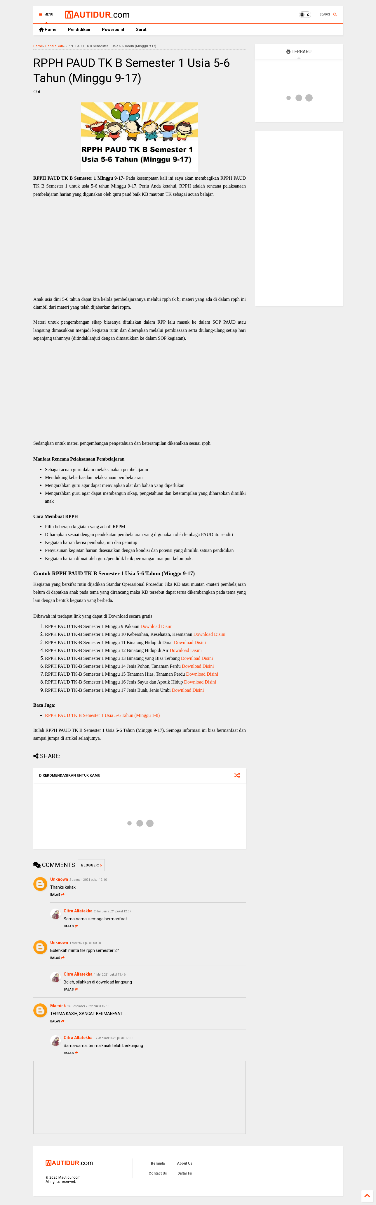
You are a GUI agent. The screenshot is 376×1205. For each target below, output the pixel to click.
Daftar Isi (184, 1173)
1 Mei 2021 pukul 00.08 (85, 943)
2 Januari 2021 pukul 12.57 (112, 911)
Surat (141, 29)
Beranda (158, 1163)
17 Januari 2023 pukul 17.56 (113, 1038)
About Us (184, 1163)
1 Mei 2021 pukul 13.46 (110, 974)
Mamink (58, 1005)
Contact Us (158, 1173)
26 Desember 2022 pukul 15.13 (88, 1006)
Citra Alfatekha (78, 911)
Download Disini (156, 626)
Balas (57, 895)
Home (47, 29)
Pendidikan (79, 29)
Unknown (59, 879)
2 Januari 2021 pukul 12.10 (88, 879)
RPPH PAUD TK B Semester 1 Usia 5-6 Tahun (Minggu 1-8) (102, 715)
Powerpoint (113, 29)
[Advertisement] (139, 253)
